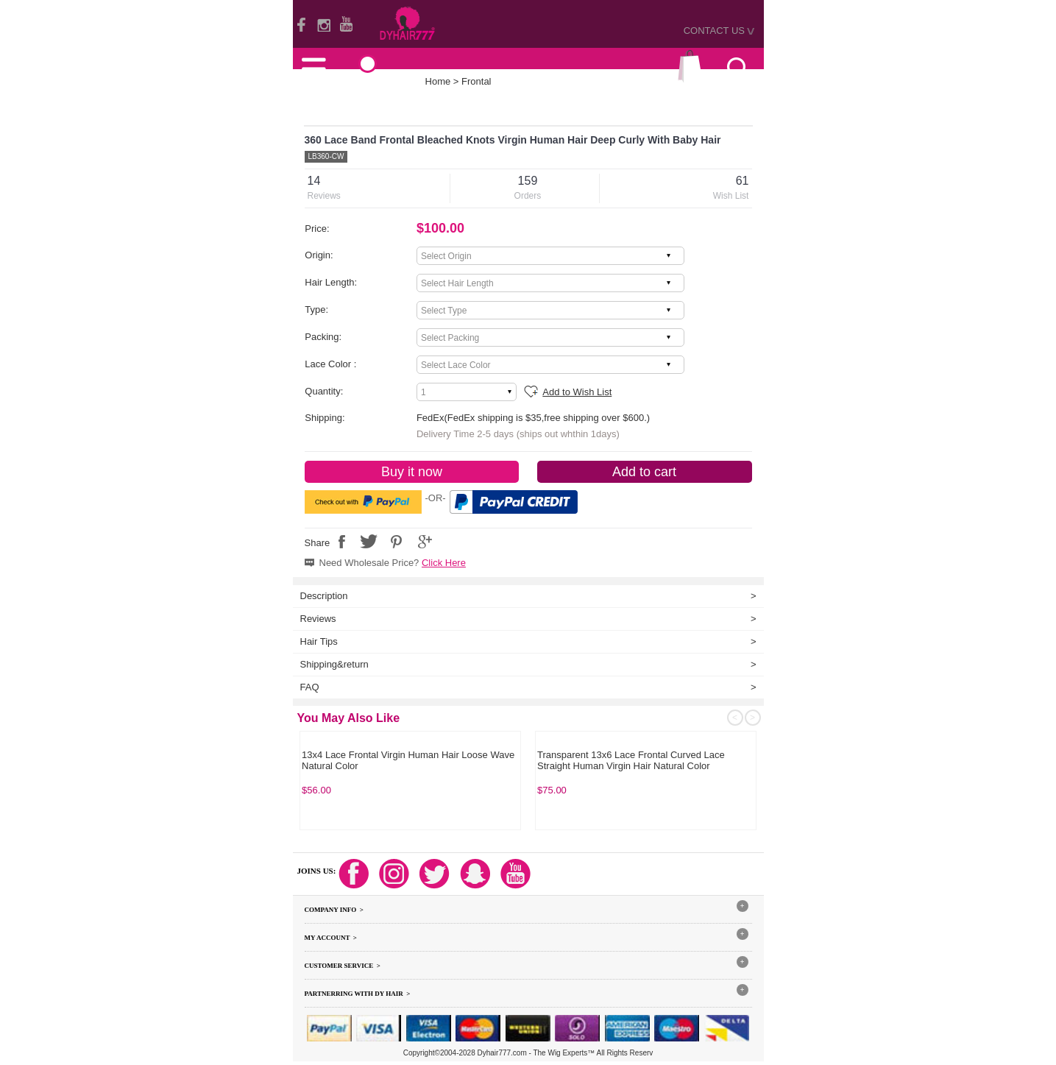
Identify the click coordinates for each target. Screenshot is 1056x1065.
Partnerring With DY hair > (358, 993)
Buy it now (411, 471)
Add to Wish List (577, 391)
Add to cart (644, 471)
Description (324, 595)
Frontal (476, 81)
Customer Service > (342, 965)
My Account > (331, 937)
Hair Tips (319, 641)
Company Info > (334, 909)
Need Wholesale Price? (392, 562)
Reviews (318, 618)
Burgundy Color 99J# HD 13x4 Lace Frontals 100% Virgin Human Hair (632, 760)
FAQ (309, 687)
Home (438, 81)
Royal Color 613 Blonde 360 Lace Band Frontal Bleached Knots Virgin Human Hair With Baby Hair (409, 760)
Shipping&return (334, 664)
